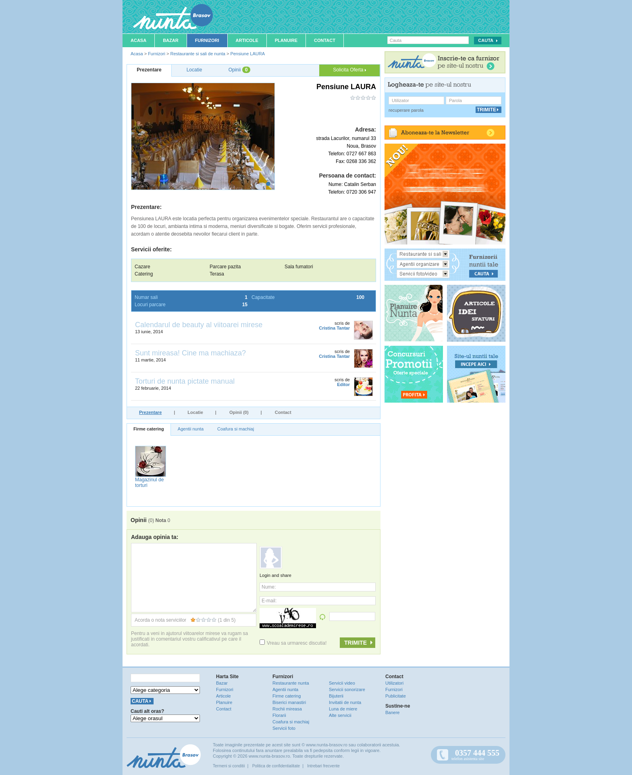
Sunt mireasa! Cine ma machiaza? (190, 353)
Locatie (195, 412)
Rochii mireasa (287, 708)
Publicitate (395, 696)
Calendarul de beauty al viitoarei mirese (198, 325)
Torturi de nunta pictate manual (185, 381)
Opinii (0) (239, 412)
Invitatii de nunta (345, 702)
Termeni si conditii (229, 766)
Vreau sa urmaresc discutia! (293, 643)
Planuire (286, 40)
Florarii (279, 715)
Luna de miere (343, 708)
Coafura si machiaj (235, 428)
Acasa (138, 40)
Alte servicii (340, 715)
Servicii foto (283, 728)
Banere (392, 712)
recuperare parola (406, 110)
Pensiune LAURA (247, 53)
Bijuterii (336, 696)
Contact (324, 40)
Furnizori (207, 40)
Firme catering (148, 428)
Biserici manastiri (289, 702)
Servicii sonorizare (347, 689)
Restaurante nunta (290, 683)
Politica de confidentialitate (276, 766)
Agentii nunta (191, 428)
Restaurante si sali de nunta (197, 53)
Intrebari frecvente (323, 766)
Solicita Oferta (349, 70)
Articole (247, 40)
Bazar (171, 40)
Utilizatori (394, 683)
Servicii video (342, 683)
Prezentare (150, 412)
